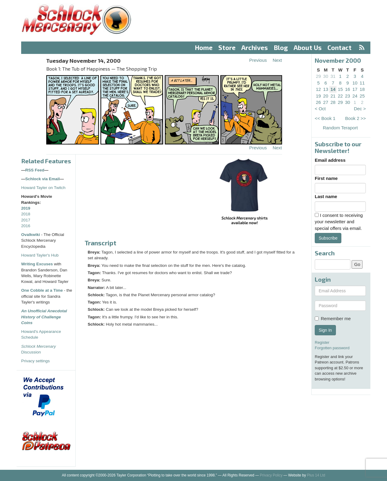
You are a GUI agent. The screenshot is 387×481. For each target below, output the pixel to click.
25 (362, 95)
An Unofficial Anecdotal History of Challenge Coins (44, 317)
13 (325, 89)
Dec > (360, 108)
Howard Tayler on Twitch (43, 187)
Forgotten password (332, 348)
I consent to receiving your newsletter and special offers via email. (339, 222)
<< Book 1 (325, 118)
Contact (339, 47)
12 (318, 89)
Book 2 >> (355, 118)
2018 (25, 214)
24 (354, 95)
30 (325, 76)
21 (333, 95)
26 (318, 102)
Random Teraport (340, 127)
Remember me (333, 318)
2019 (25, 208)
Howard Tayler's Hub (40, 255)
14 (333, 89)
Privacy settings (35, 361)
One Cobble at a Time (42, 290)
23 (347, 95)
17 (354, 89)
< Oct (320, 108)
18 (362, 89)
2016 (25, 226)
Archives (254, 47)
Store (227, 47)
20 (325, 95)
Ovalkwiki (31, 234)
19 (318, 95)
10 (354, 82)
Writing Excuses (37, 264)
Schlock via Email (42, 179)
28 (333, 102)
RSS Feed (34, 170)
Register (322, 342)
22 (340, 95)
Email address (330, 160)
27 (325, 102)
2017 (25, 220)
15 (340, 89)
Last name (326, 196)
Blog (281, 47)
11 (362, 82)
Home (204, 47)
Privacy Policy (271, 475)
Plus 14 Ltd (316, 475)
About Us (308, 47)
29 (318, 76)
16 (347, 89)
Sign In (325, 330)
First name (326, 178)
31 (333, 76)
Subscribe (328, 238)
